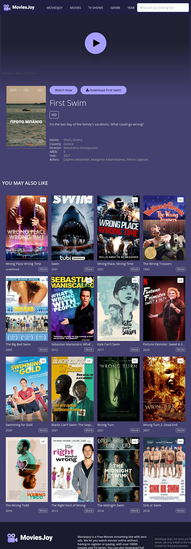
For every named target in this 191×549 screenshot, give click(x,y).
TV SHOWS (95, 8)
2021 (67, 155)
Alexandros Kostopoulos (81, 148)
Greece (68, 144)
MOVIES (75, 8)
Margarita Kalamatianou (108, 159)
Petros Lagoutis (137, 159)
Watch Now (63, 90)
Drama (77, 140)
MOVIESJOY (55, 8)
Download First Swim (103, 90)
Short (67, 140)
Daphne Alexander (77, 159)
